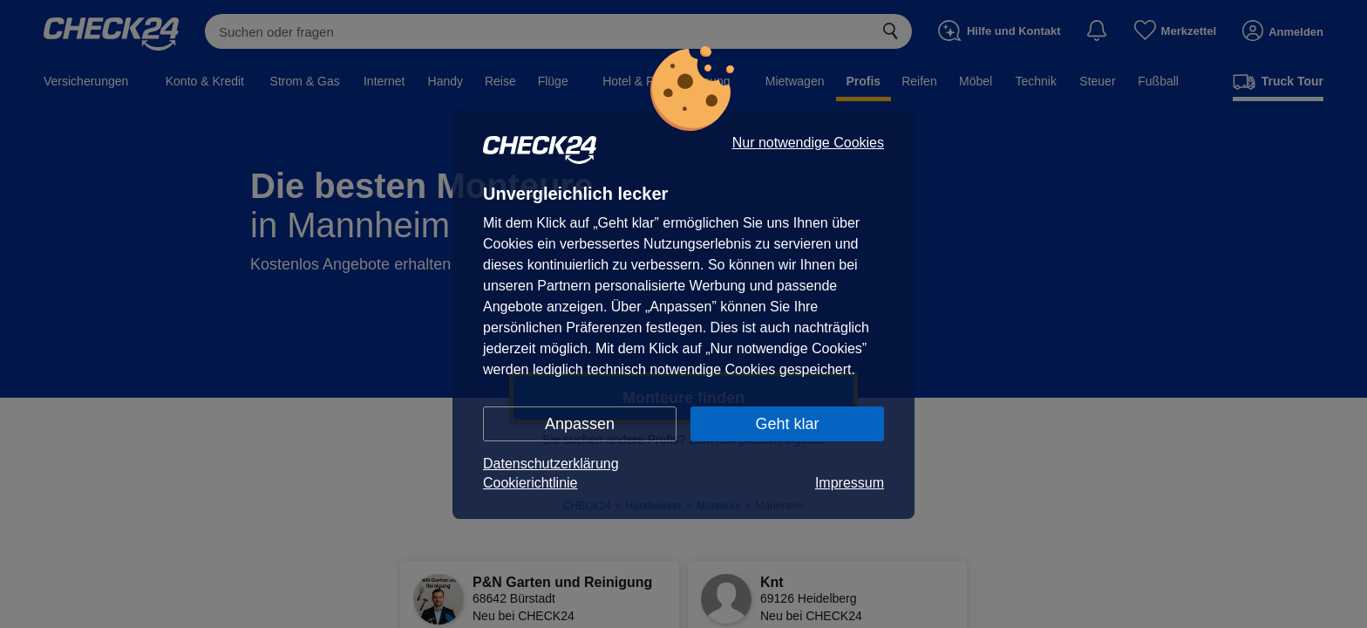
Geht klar (787, 424)
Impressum (849, 482)
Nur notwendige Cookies (808, 143)
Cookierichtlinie (530, 482)
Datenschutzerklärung (551, 463)
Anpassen (580, 424)
